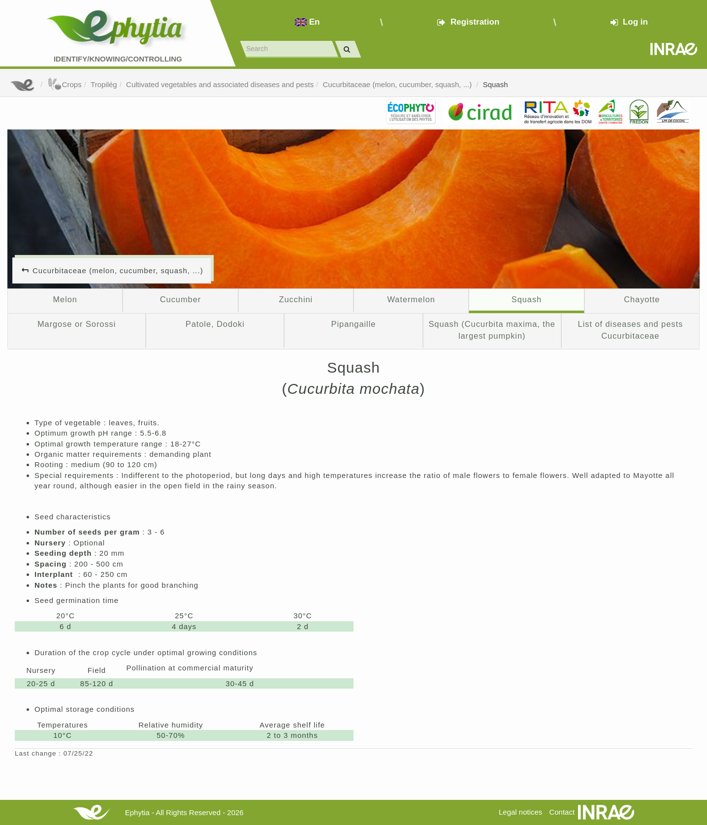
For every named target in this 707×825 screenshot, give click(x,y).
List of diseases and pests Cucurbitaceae (630, 329)
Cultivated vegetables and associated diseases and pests (220, 84)
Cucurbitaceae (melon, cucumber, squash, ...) (398, 84)
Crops (64, 84)
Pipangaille (353, 323)
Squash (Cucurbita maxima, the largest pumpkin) (491, 329)
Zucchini (296, 299)
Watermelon (411, 299)
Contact (562, 812)
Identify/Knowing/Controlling (118, 59)
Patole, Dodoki (215, 323)
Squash (495, 84)
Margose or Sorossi (76, 323)
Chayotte (642, 299)
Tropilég (104, 84)
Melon (65, 299)
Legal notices (520, 812)
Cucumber (180, 299)
